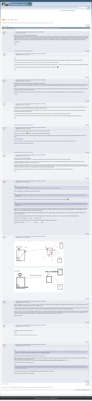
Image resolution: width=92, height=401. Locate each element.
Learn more (56, 398)
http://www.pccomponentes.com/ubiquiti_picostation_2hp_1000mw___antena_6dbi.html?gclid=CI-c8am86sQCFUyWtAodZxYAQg (36, 62)
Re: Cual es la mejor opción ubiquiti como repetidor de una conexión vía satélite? (31, 53)
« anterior (85, 24)
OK (52, 398)
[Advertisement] (46, 16)
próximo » (88, 24)
